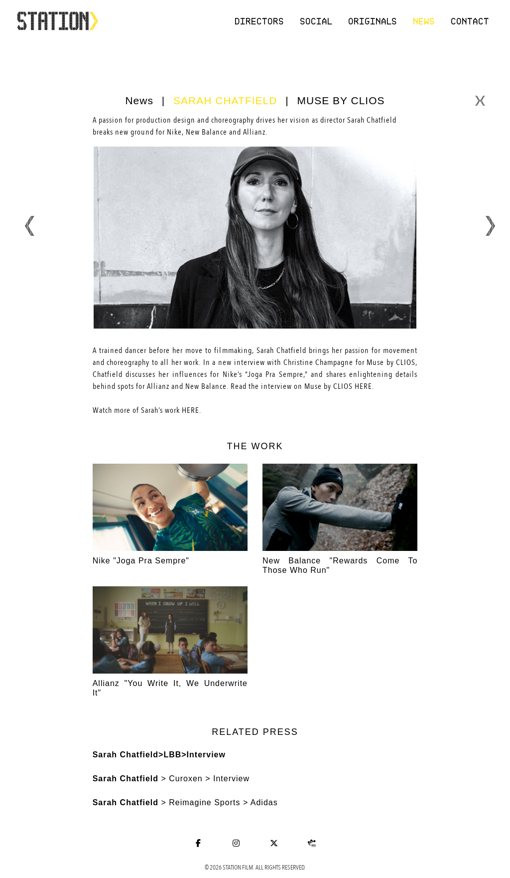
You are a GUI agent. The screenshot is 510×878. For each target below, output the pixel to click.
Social (316, 20)
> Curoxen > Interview (171, 778)
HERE (363, 386)
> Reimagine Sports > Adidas (185, 802)
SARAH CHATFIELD (225, 100)
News (424, 20)
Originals (373, 20)
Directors (259, 20)
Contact (470, 20)
